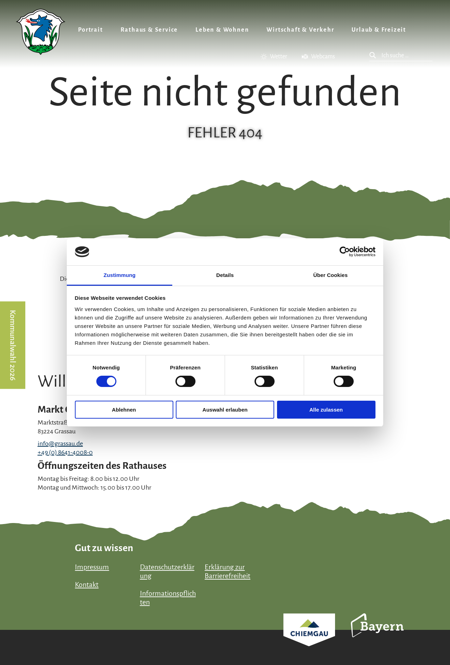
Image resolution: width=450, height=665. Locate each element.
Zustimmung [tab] (120, 275)
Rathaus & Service (149, 30)
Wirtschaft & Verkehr (300, 30)
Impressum (92, 567)
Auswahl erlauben (225, 410)
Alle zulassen (326, 410)
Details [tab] (225, 275)
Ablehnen (124, 410)
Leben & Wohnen (222, 30)
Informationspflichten (168, 597)
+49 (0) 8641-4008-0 (65, 452)
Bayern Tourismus (377, 634)
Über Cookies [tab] (330, 275)
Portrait (90, 30)
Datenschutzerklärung (167, 571)
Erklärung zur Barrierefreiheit (227, 571)
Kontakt (86, 584)
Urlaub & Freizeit (379, 30)
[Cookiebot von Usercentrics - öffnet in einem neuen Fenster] (344, 251)
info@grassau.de (60, 443)
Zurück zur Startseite (40, 32)
